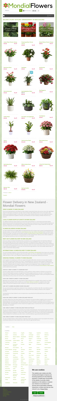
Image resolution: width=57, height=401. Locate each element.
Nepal (46, 363)
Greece (46, 349)
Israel (14, 355)
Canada (46, 338)
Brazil (14, 338)
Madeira (7, 361)
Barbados (31, 336)
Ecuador (22, 344)
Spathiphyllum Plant (26, 91)
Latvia (46, 357)
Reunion (22, 368)
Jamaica (38, 355)
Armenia (46, 333)
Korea (30, 357)
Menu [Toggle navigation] (50, 16)
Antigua (30, 333)
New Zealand (8, 364)
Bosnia (6, 338)
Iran (45, 353)
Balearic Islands (16, 336)
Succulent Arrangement (27, 116)
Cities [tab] (13, 326)
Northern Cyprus (24, 364)
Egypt (30, 344)
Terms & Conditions (7, 392)
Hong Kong (15, 353)
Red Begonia (42, 90)
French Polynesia (8, 349)
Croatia (14, 342)
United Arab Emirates (23, 380)
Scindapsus (42, 116)
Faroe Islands (16, 347)
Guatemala (31, 351)
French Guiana (48, 347)
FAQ (4, 388)
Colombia (39, 340)
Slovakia (7, 372)
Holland (46, 351)
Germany (23, 349)
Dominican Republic (15, 345)
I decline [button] (41, 392)
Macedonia (47, 359)
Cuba (22, 342)
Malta (22, 361)
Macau (38, 359)
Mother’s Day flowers (38, 232)
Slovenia (14, 372)
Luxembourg (31, 359)
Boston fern (7, 187)
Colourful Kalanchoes (44, 164)
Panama (7, 366)
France (38, 347)
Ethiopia (7, 347)
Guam (22, 351)
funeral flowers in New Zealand (47, 265)
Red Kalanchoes (8, 164)
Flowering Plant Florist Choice (27, 42)
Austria (22, 334)
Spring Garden (25, 188)
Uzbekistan (7, 382)
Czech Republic (48, 342)
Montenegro (23, 363)
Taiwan (14, 377)
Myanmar (39, 363)
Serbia (22, 370)
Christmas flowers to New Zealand (35, 233)
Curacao (30, 342)
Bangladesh (23, 336)
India (30, 353)
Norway (30, 364)
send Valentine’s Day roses (28, 232)
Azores (38, 334)
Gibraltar (38, 349)
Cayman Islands (16, 340)
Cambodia (39, 338)
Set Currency (28, 10)
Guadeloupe (15, 351)
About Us (5, 389)
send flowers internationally (35, 252)
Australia (15, 334)
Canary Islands (8, 340)
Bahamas (47, 334)
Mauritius (39, 361)
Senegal (14, 370)
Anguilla (22, 333)
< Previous (5, 192)
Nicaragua (15, 364)
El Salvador (39, 344)
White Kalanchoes (26, 164)
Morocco (31, 363)
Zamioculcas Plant (26, 140)
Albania (6, 333)
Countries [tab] (7, 326)
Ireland (6, 355)
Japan (46, 355)
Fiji (21, 347)
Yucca (5, 140)
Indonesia (39, 353)
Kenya (22, 357)
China (30, 340)
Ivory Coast (31, 355)
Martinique (31, 361)
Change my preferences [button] (38, 395)
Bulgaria (30, 338)
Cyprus (38, 342)
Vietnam (22, 382)
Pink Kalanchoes (43, 140)
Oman (38, 364)
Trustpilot (5, 195)
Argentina (39, 333)
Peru (22, 366)
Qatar (14, 368)
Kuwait (38, 357)
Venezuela (15, 382)
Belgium (38, 336)
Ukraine (14, 379)
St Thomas (23, 374)
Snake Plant (7, 116)
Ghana (30, 349)
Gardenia (23, 67)
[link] (44, 389)
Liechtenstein (15, 359)
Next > (10, 192)
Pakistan (46, 364)
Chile (22, 340)
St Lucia (6, 374)
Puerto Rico (7, 368)
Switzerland (7, 377)
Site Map (4, 396)
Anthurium (42, 67)
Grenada (7, 351)
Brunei (22, 338)
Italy (22, 355)
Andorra (15, 333)
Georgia (14, 349)
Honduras (7, 353)
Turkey (6, 379)
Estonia (46, 344)
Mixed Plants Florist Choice (46, 42)
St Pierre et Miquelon (15, 375)
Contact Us (5, 390)
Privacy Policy (44, 389)
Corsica (46, 340)
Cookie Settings (6, 394)
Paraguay (15, 366)
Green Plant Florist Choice (10, 42)
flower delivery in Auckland (32, 282)
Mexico (46, 361)
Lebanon (7, 359)
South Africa (23, 372)
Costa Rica (7, 342)
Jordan (6, 357)
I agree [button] (34, 392)
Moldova (7, 363)
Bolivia (46, 336)
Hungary (22, 353)
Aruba (6, 334)
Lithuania (23, 359)
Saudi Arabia (7, 370)
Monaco (14, 363)
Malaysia (15, 361)
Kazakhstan (15, 357)
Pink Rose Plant (8, 67)
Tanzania (23, 377)
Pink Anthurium (8, 91)
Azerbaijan (31, 334)
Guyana (38, 351)
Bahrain (6, 336)
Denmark (7, 344)
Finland (30, 347)
